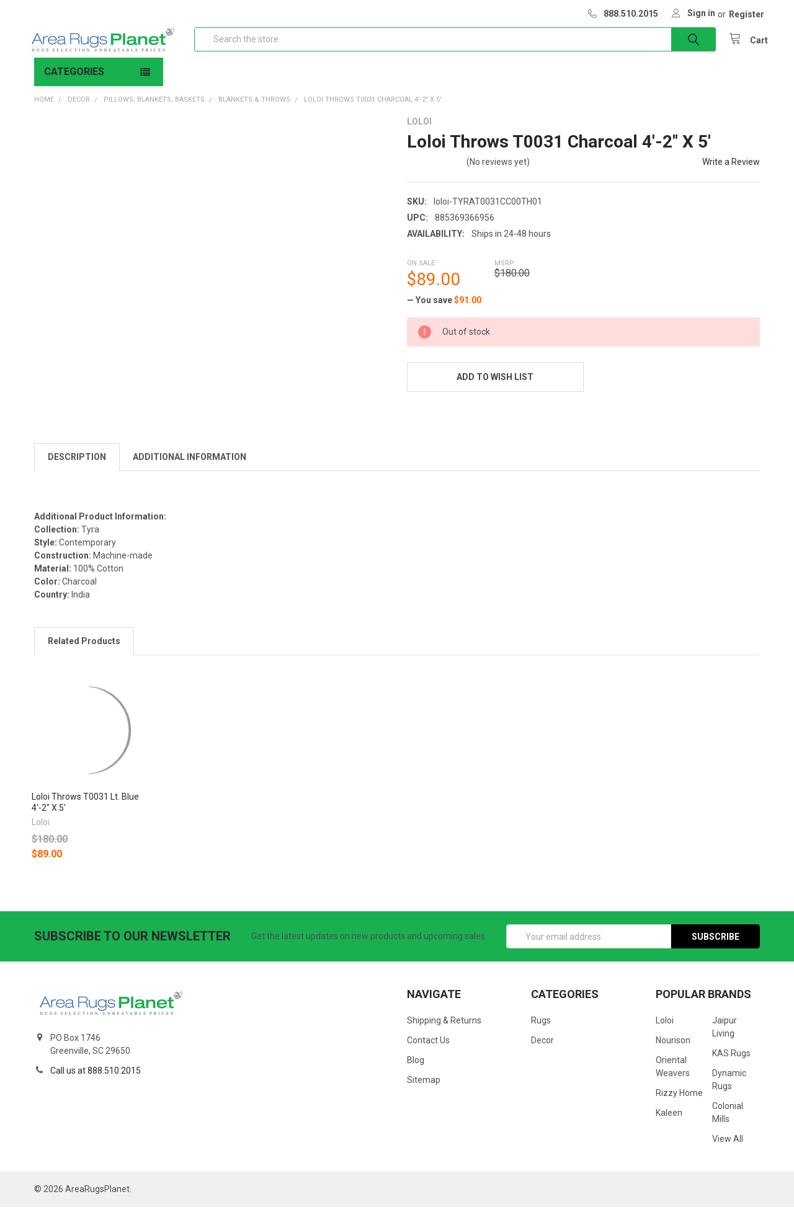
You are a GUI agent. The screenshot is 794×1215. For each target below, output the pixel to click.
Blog (415, 1068)
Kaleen (669, 1121)
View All (727, 1147)
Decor (542, 1048)
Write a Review (731, 170)
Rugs (541, 1028)
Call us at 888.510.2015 (95, 1079)
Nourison (673, 1048)
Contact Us (428, 1048)
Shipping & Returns (444, 1028)
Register (746, 14)
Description (77, 465)
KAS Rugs (731, 1061)
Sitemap (423, 1088)
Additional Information (189, 465)
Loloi (665, 1028)
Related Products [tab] (84, 649)
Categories (74, 80)
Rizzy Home (679, 1101)
